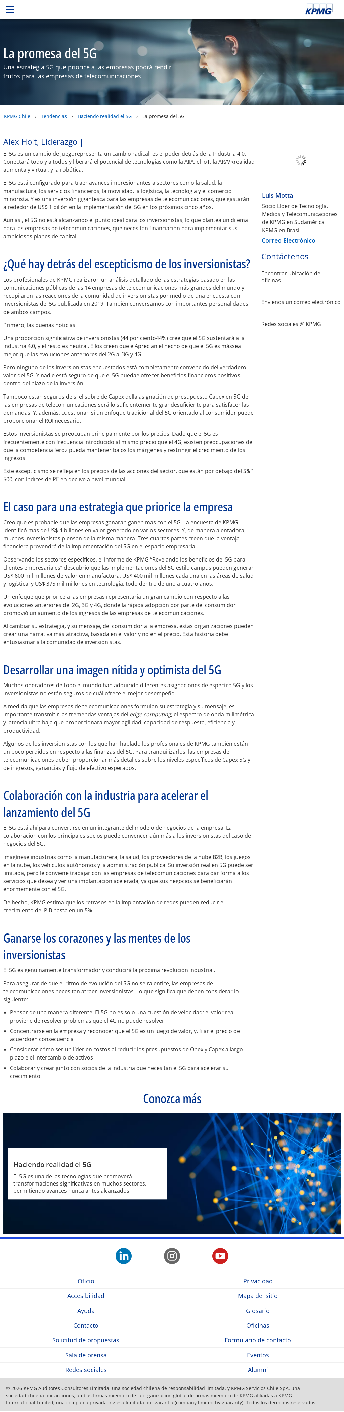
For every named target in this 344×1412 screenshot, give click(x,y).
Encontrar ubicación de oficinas (290, 277)
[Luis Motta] (301, 184)
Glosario (258, 1311)
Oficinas (257, 1325)
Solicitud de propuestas (85, 1340)
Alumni (258, 1370)
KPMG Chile (17, 116)
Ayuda (86, 1311)
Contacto (85, 1325)
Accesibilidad (85, 1296)
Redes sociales (86, 1370)
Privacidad (258, 1281)
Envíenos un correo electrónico (301, 302)
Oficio (86, 1281)
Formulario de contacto (258, 1340)
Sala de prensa (86, 1355)
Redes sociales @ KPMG (291, 324)
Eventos (258, 1355)
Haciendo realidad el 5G (105, 116)
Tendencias (54, 116)
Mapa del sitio (258, 1296)
